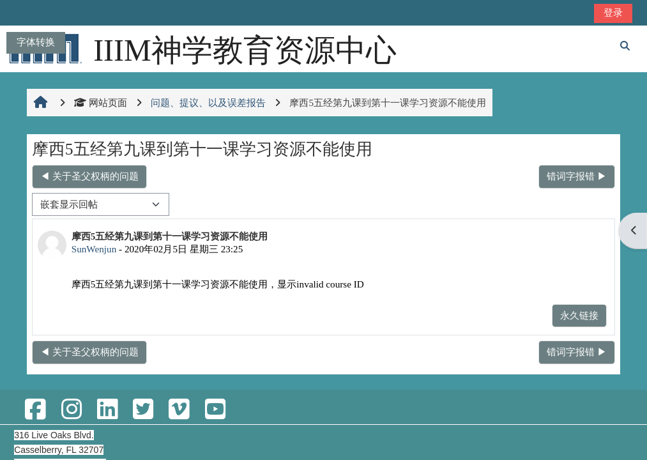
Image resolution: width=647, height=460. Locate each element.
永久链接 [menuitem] (579, 315)
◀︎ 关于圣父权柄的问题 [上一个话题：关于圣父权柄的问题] (89, 176)
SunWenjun (94, 248)
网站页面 (100, 102)
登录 (613, 12)
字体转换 (36, 41)
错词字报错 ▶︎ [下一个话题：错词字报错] (577, 176)
